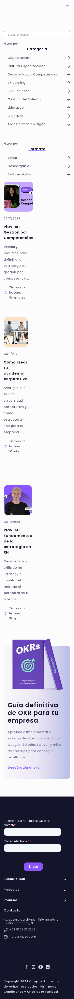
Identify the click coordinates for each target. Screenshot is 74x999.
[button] (68, 6)
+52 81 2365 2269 (23, 929)
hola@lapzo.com (23, 937)
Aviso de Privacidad (42, 992)
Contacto (12, 910)
